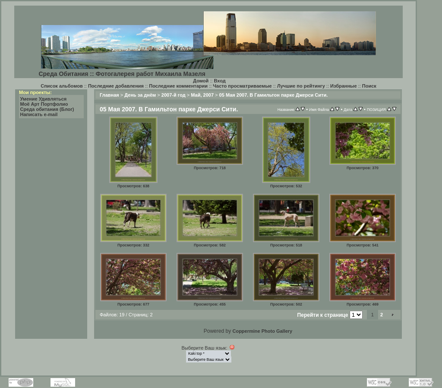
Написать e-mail (39, 114)
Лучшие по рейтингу (301, 85)
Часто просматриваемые (242, 85)
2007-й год (173, 95)
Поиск (369, 85)
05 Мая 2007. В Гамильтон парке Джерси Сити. (273, 95)
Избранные (343, 85)
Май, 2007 (202, 95)
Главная (109, 95)
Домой (200, 80)
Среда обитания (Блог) (47, 109)
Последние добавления (116, 85)
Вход (220, 80)
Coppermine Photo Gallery (262, 331)
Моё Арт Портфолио (44, 104)
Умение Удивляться (43, 98)
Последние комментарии (178, 85)
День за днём (140, 95)
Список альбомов (61, 85)
